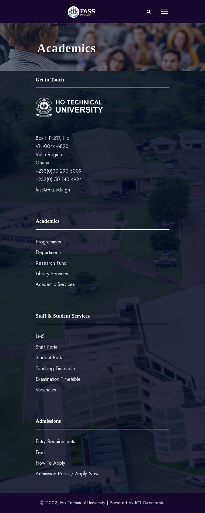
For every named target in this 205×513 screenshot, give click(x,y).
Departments (49, 252)
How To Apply (50, 463)
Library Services (52, 273)
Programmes (48, 241)
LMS (40, 336)
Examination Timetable (58, 379)
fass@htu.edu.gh (53, 189)
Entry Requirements (55, 441)
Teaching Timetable (55, 368)
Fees (41, 452)
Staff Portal (47, 346)
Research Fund (51, 263)
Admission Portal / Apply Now (67, 473)
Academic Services (55, 284)
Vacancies (46, 389)
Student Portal (50, 357)
